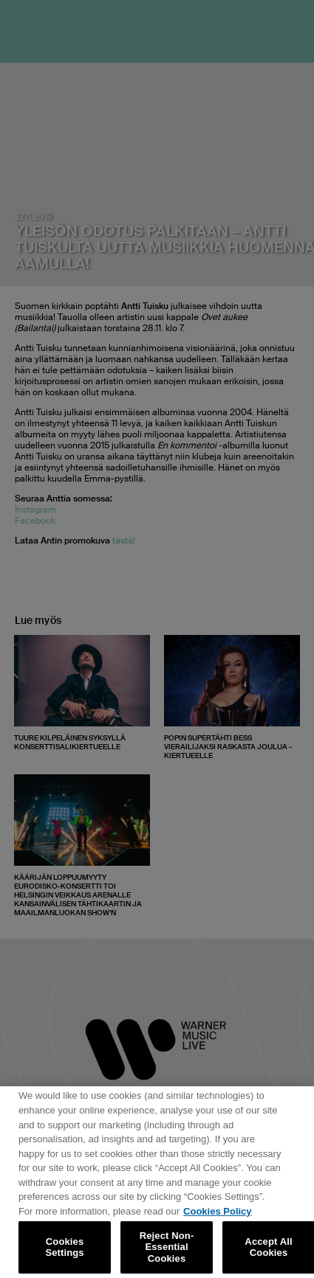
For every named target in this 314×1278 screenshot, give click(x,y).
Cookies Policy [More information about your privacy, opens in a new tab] (217, 1214)
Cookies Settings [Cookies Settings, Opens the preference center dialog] (64, 1251)
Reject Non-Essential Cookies (167, 1251)
